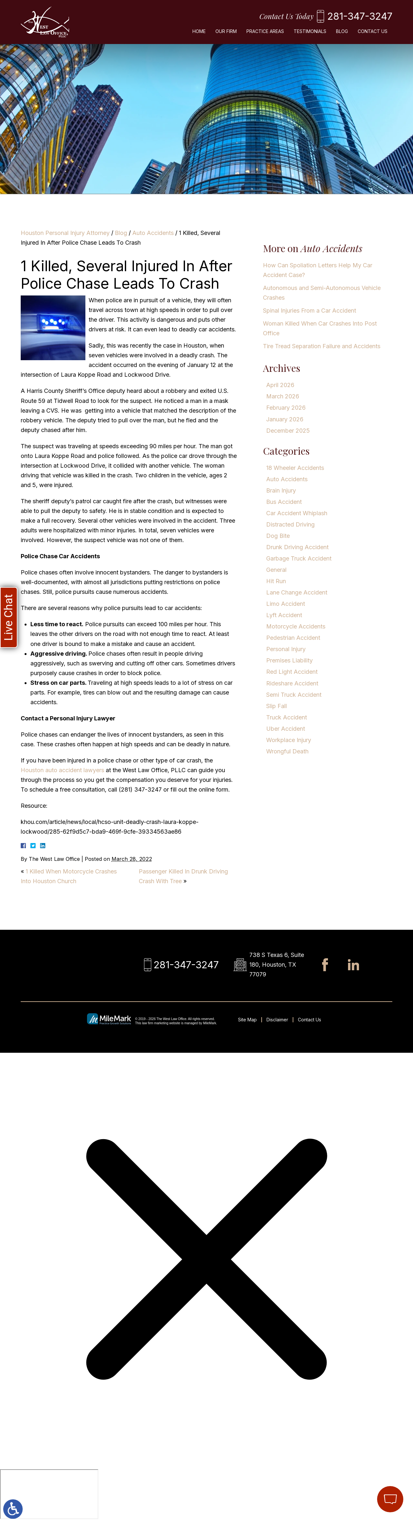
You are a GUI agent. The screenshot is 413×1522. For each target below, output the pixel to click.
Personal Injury (286, 649)
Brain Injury (281, 490)
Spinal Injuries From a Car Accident (309, 310)
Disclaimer (277, 1019)
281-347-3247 (359, 16)
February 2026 (286, 407)
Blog (342, 31)
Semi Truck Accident (293, 694)
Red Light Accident (292, 671)
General (276, 569)
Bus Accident (284, 501)
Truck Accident (286, 717)
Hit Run (276, 581)
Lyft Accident (284, 615)
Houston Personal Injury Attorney (65, 232)
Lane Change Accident (296, 592)
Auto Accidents (153, 232)
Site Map (247, 1019)
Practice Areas (265, 31)
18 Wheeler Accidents (295, 467)
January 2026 (284, 419)
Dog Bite (278, 535)
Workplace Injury (288, 740)
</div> (49, 1494)
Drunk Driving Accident (297, 547)
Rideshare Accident (292, 683)
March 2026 (282, 396)
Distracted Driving (290, 524)
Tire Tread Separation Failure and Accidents (321, 346)
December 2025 (288, 430)
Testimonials (310, 31)
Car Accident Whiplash (296, 513)
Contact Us (372, 31)
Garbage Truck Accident (298, 558)
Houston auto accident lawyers (62, 770)
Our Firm (226, 31)
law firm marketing (155, 1023)
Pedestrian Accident (293, 637)
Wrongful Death (287, 751)
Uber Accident (285, 728)
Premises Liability (289, 660)
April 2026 (280, 385)
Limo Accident (285, 603)
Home (199, 31)
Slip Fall (276, 706)
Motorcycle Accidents (295, 626)
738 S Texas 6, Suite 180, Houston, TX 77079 (276, 964)
